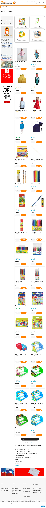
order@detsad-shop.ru (37, 490)
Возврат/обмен (25, 486)
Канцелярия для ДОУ (22, 26)
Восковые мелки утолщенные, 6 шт (37, 330)
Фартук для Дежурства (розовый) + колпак (20, 61)
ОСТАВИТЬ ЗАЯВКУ (26, 496)
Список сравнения (4, 490)
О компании (14, 483)
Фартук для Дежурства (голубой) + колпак (36, 61)
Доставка (24, 485)
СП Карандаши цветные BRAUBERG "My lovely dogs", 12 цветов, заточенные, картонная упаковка (21, 208)
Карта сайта (14, 486)
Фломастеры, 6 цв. (19, 281)
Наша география (15, 493)
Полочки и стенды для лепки (22, 40)
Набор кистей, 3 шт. (19, 183)
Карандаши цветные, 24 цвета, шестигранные (20, 159)
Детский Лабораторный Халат (21, 134)
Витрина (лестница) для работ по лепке (37, 354)
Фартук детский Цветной (20, 86)
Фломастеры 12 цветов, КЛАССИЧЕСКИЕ (36, 256)
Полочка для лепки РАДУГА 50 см (37, 403)
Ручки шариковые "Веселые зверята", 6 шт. (37, 281)
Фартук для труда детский (36, 110)
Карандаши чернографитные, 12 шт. (37, 208)
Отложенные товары (5, 488)
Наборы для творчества (37, 39)
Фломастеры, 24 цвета (20, 256)
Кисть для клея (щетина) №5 (37, 159)
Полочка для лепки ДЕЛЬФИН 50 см (21, 403)
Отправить (7, 102)
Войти (2, 483)
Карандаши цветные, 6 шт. (21, 232)
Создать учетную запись (5, 485)
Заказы (2, 486)
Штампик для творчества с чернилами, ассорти (21, 354)
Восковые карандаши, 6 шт (21, 305)
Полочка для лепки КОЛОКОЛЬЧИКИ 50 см (36, 427)
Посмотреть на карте (37, 492)
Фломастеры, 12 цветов (36, 232)
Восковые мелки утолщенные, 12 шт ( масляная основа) (21, 330)
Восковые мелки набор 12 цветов (36, 305)
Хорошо (43, 506)
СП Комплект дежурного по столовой (21, 110)
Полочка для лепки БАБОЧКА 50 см (21, 378)
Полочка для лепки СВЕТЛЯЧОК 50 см (19, 427)
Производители (15, 488)
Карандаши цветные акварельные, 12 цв (35, 183)
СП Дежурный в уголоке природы (36, 86)
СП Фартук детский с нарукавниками (35, 134)
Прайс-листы (25, 494)
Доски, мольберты (38, 26)
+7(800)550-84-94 (30, 1)
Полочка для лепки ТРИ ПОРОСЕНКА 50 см (36, 378)
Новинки (24, 483)
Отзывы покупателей (16, 485)
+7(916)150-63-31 (30, 3)
